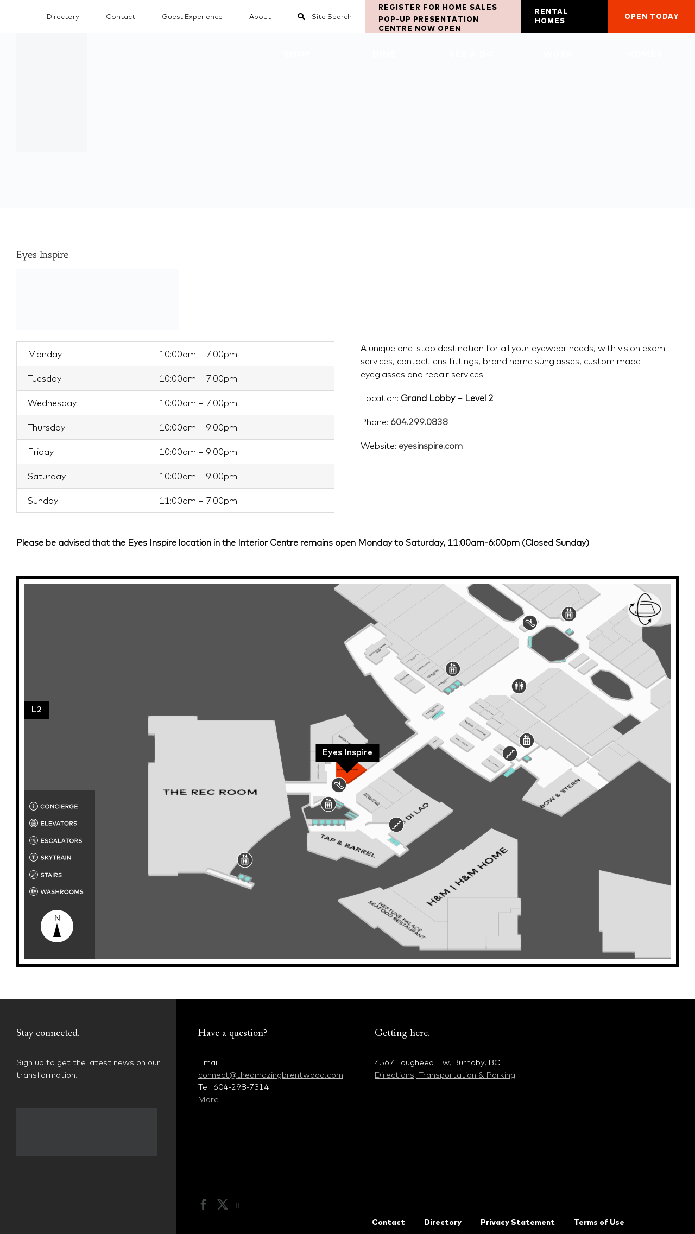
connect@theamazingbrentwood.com (270, 1075)
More (208, 1099)
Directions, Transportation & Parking (445, 1075)
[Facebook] (203, 1204)
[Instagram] (243, 1205)
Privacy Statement (518, 1222)
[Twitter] (222, 1204)
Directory (443, 1222)
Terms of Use (599, 1222)
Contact (388, 1222)
